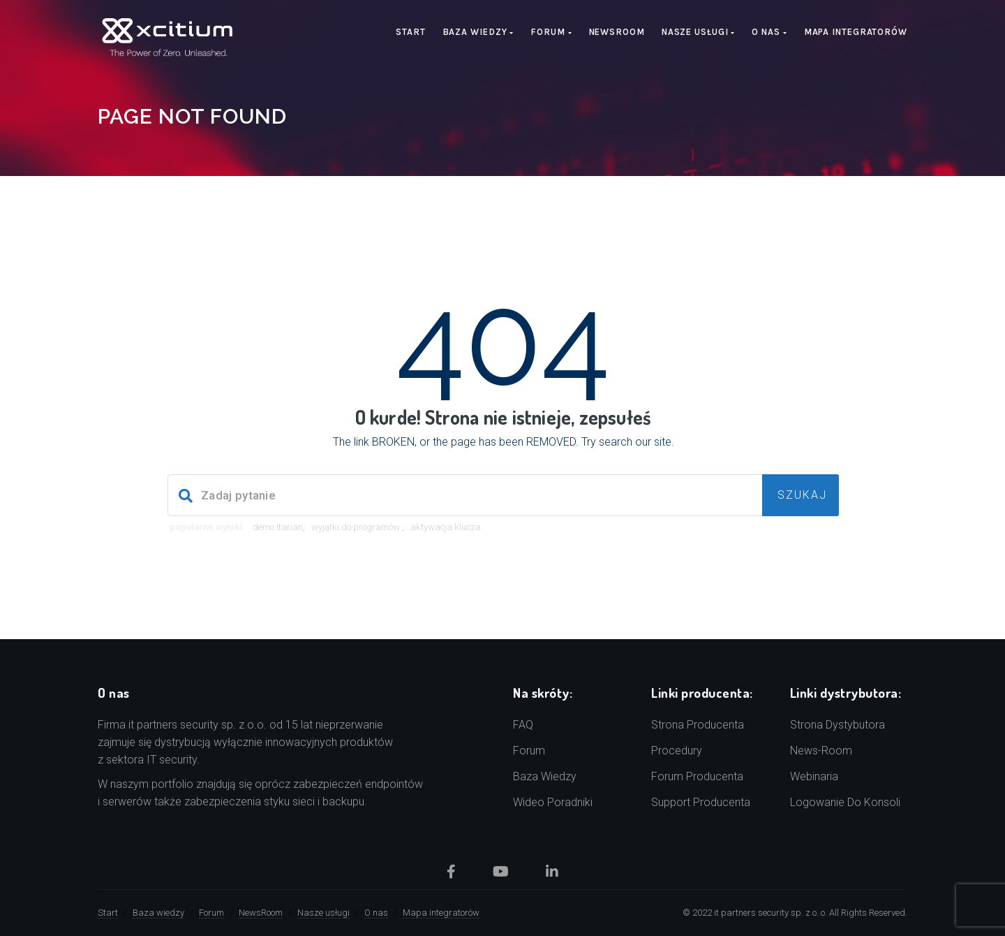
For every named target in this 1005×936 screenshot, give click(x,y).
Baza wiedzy (478, 32)
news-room (821, 750)
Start (411, 32)
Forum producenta (697, 776)
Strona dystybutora (837, 724)
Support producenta (700, 802)
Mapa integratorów (855, 32)
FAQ (523, 724)
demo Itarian (278, 527)
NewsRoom (617, 32)
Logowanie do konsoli (845, 802)
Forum (551, 32)
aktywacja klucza (445, 527)
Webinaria (814, 776)
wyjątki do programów (356, 527)
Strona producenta (697, 724)
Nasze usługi (699, 32)
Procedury (676, 750)
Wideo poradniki (553, 802)
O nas (769, 32)
